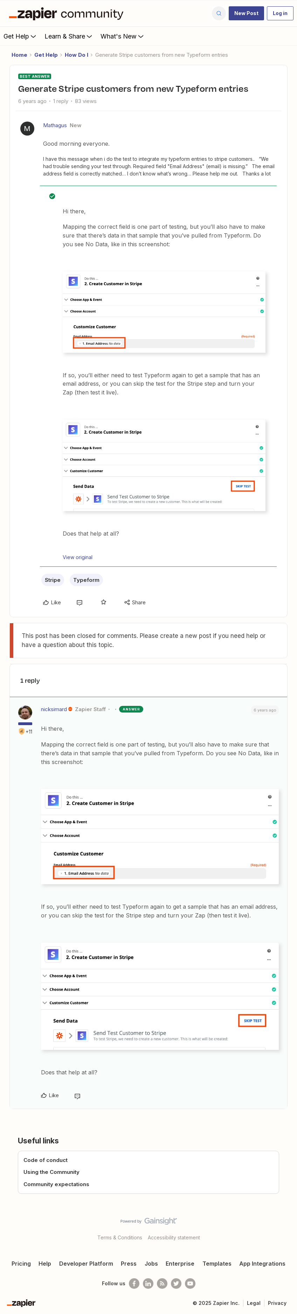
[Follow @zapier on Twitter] (176, 1283)
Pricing (21, 1263)
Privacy (277, 1303)
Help (45, 1263)
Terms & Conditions (119, 1237)
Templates (217, 1263)
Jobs (151, 1263)
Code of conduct (45, 1160)
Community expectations (56, 1184)
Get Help (20, 36)
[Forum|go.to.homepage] (68, 13)
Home (19, 54)
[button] (246, 13)
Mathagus (55, 125)
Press (129, 1263)
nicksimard (54, 709)
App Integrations (262, 1263)
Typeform (86, 580)
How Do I (76, 54)
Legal (254, 1303)
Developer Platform (86, 1263)
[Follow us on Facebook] (134, 1283)
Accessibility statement (174, 1237)
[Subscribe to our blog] (162, 1283)
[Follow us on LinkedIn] (148, 1283)
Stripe (53, 580)
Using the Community (51, 1172)
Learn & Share (69, 36)
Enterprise (180, 1263)
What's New (123, 36)
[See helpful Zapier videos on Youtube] (190, 1283)
